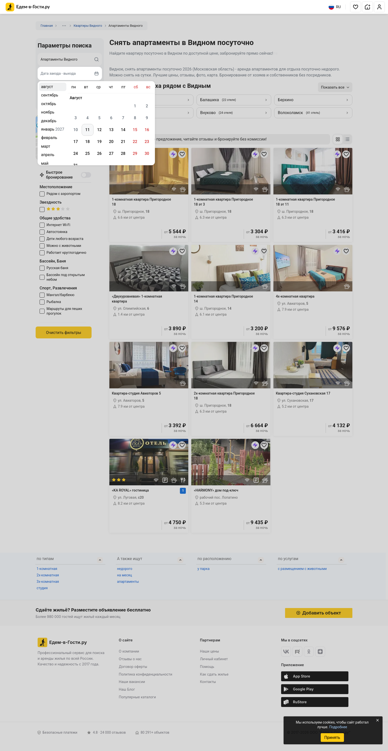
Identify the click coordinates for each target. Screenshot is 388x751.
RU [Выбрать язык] (335, 7)
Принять (332, 737)
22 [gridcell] (135, 141)
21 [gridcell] (123, 141)
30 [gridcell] (147, 153)
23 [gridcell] (147, 141)
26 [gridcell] (99, 153)
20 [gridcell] (111, 141)
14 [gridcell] (123, 129)
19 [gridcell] (99, 141)
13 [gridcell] (111, 129)
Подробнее (338, 727)
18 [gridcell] (87, 141)
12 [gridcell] (99, 129)
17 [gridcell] (75, 141)
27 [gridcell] (111, 153)
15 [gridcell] (135, 129)
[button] (356, 7)
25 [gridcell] (87, 153)
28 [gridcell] (123, 153)
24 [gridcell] (75, 153)
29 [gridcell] (135, 153)
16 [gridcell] (147, 129)
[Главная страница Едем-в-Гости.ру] (28, 7)
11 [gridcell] (87, 129)
